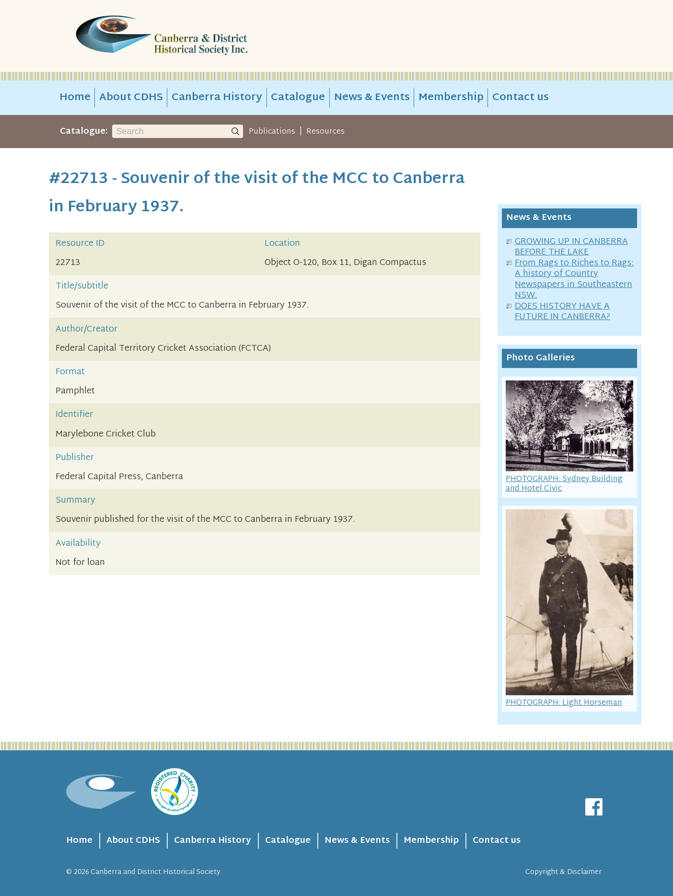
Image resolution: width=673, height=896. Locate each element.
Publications (272, 132)
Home (75, 97)
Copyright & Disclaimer (563, 872)
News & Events (372, 97)
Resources (325, 132)
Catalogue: (84, 131)
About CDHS (131, 97)
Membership (451, 97)
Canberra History (217, 97)
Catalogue (298, 97)
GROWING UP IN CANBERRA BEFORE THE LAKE (571, 247)
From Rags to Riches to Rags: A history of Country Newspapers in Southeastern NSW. (574, 279)
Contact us (520, 97)
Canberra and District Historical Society (155, 872)
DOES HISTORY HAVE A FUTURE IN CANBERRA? (562, 312)
